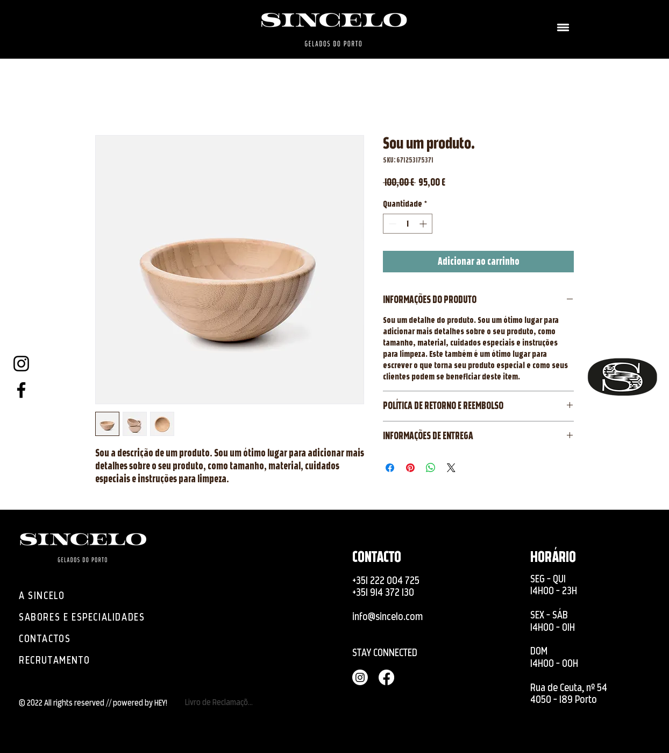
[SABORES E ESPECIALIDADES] (88, 617)
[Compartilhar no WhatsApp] (430, 467)
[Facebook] (21, 389)
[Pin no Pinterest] (410, 467)
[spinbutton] (407, 223)
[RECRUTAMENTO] (69, 660)
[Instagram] (21, 363)
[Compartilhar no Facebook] (389, 467)
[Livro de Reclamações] (221, 702)
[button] (563, 27)
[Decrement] (391, 223)
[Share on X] (451, 467)
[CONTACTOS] (47, 638)
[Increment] (424, 223)
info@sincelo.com (387, 616)
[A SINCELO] (47, 595)
